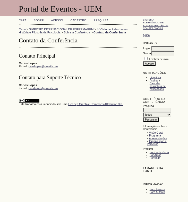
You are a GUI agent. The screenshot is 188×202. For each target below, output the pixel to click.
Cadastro (78, 20)
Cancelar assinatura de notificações (158, 86)
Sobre (39, 20)
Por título (155, 158)
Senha (147, 53)
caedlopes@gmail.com (43, 66)
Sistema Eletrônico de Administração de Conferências (155, 24)
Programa (155, 135)
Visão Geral (156, 132)
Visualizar (155, 77)
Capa (23, 20)
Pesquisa (101, 20)
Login (146, 48)
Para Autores (157, 192)
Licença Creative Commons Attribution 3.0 (95, 104)
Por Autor (155, 155)
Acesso (57, 20)
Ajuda (146, 35)
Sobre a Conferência (77, 32)
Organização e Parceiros (156, 142)
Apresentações (158, 138)
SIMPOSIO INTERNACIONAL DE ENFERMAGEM (61, 29)
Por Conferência (159, 152)
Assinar (154, 80)
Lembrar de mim (159, 59)
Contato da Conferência (109, 32)
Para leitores (157, 189)
